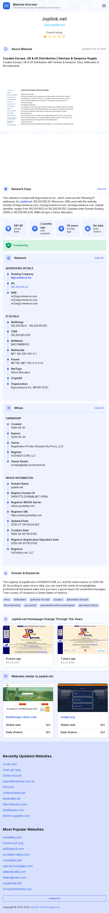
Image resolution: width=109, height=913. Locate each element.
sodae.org (68, 717)
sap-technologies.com (18, 866)
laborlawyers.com (15, 804)
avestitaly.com (12, 837)
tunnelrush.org (13, 843)
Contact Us (54, 898)
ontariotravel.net (14, 793)
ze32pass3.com (13, 849)
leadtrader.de (11, 798)
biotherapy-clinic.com (21, 717)
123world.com (12, 775)
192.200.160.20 (19, 286)
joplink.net (26, 201)
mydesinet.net (12, 883)
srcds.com (10, 764)
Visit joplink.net (54, 24)
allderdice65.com (14, 872)
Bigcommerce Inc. (21, 277)
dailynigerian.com (14, 877)
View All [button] (101, 189)
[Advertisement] (54, 79)
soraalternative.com (16, 854)
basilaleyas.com (13, 810)
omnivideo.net (12, 860)
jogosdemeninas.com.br (19, 781)
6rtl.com (8, 787)
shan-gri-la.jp (12, 770)
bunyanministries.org (17, 889)
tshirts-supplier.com (16, 816)
